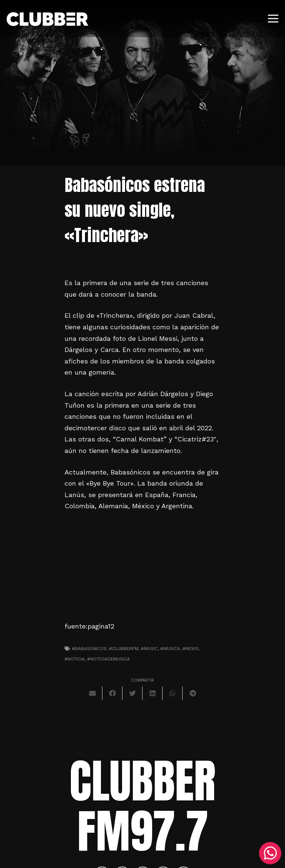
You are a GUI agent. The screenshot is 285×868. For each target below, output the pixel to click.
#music (149, 648)
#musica (170, 648)
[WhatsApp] (270, 853)
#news (191, 648)
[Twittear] (132, 693)
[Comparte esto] (112, 693)
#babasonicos (89, 648)
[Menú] (273, 18)
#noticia (75, 659)
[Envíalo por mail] (92, 693)
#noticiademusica (108, 659)
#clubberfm (123, 648)
